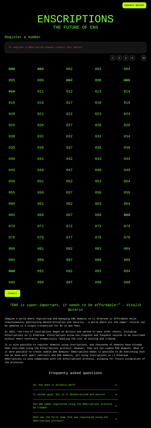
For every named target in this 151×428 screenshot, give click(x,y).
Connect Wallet (134, 5)
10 (143, 58)
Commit (12, 293)
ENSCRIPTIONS (75, 19)
